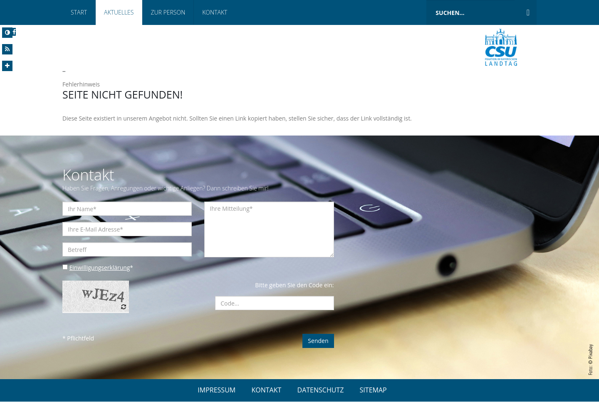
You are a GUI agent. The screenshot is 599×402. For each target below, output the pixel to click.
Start (79, 12)
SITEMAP (373, 390)
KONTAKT (266, 390)
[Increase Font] (7, 66)
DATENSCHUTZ (320, 390)
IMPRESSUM (216, 390)
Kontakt (214, 12)
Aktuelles (119, 12)
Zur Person (168, 12)
